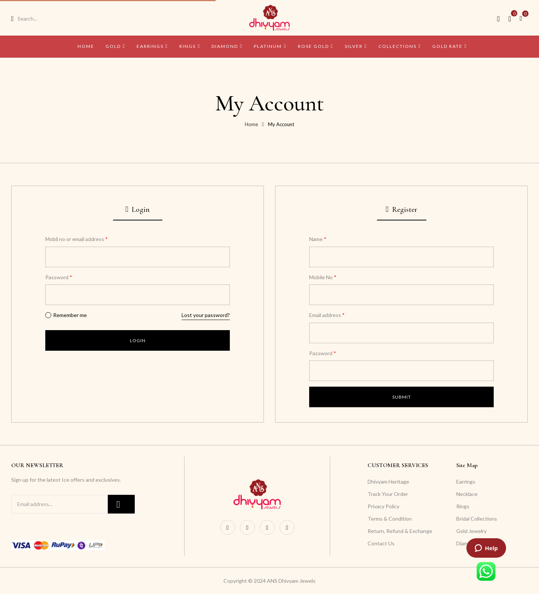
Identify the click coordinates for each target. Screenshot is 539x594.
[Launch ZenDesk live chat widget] (486, 548)
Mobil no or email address (76, 239)
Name (317, 239)
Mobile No (323, 277)
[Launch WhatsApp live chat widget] (486, 571)
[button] (524, 17)
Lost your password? (206, 315)
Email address (327, 315)
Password (58, 277)
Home (251, 124)
